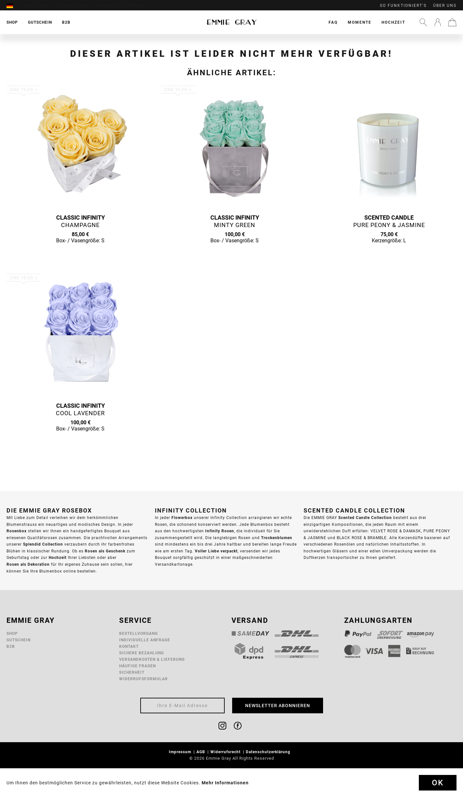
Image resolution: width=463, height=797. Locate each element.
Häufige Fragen (137, 665)
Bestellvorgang (138, 633)
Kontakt (129, 646)
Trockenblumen (276, 537)
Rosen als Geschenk (105, 551)
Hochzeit (393, 22)
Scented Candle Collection (365, 517)
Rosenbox (16, 530)
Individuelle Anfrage (144, 639)
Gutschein (18, 639)
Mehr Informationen (225, 783)
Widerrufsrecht (226, 751)
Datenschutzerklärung (269, 751)
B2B (10, 646)
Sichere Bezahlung (141, 652)
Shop (12, 633)
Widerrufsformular (143, 678)
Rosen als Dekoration (28, 564)
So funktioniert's (403, 5)
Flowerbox (182, 517)
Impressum (181, 751)
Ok (438, 782)
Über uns (445, 5)
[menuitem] (12, 5)
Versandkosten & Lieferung (152, 659)
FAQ (333, 22)
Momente (359, 22)
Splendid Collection (43, 544)
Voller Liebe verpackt (216, 551)
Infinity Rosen (219, 530)
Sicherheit (131, 672)
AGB (201, 751)
